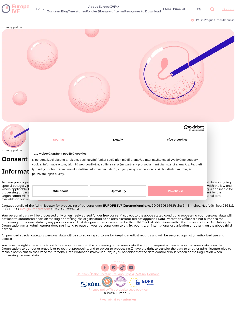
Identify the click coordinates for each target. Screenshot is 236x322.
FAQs (167, 9)
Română (153, 274)
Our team (54, 11)
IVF (39, 9)
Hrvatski (105, 274)
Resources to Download (142, 11)
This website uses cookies (128, 289)
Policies (91, 11)
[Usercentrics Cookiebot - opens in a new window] (186, 128)
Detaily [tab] (118, 139)
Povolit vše (176, 191)
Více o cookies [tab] (177, 139)
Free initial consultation (118, 299)
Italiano (118, 274)
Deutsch (83, 274)
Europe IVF (15, 8)
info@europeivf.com (35, 209)
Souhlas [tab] (59, 139)
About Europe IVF (102, 6)
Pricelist (179, 9)
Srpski (129, 274)
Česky (94, 274)
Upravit (118, 191)
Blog (64, 11)
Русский (140, 274)
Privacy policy (99, 289)
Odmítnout (60, 191)
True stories (77, 11)
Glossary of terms (110, 11)
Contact (228, 9)
